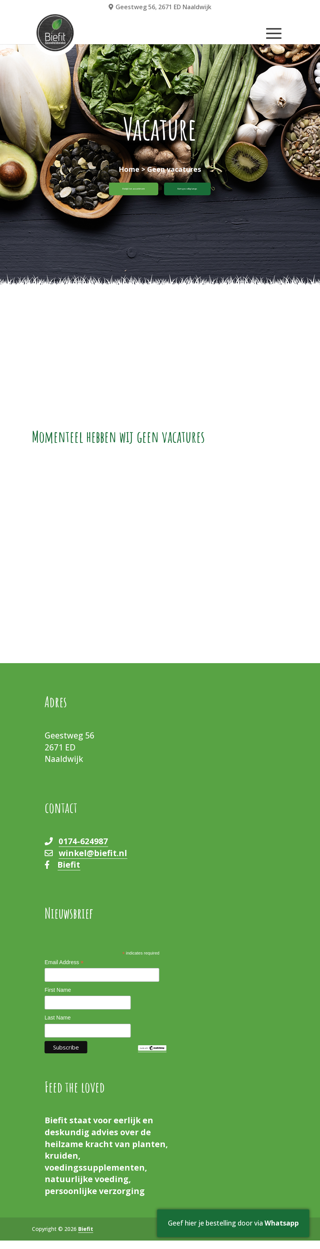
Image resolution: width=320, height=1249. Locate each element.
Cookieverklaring (264, 1237)
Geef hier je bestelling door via (225, 1217)
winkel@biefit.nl (93, 861)
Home (129, 169)
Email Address (64, 971)
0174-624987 (83, 849)
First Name (58, 998)
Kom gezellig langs (213, 193)
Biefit (68, 873)
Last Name (58, 1026)
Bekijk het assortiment (113, 193)
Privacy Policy (217, 1237)
